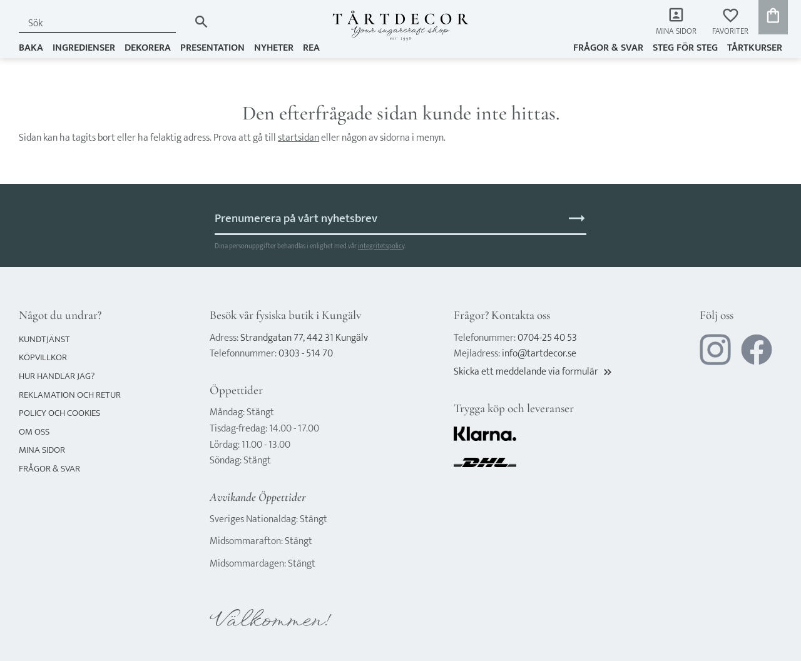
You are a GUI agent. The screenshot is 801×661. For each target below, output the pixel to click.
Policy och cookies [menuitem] (59, 413)
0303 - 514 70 (305, 353)
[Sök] (201, 21)
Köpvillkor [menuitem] (43, 357)
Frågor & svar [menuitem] (608, 48)
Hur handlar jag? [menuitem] (56, 376)
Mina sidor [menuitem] (676, 31)
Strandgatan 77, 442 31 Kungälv (304, 338)
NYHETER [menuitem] (273, 48)
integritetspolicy (381, 246)
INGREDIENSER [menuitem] (84, 48)
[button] (730, 22)
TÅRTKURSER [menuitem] (754, 48)
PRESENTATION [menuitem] (212, 48)
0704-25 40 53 (547, 338)
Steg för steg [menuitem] (685, 48)
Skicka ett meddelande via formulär (534, 371)
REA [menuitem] (311, 48)
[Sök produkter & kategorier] (104, 23)
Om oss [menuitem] (34, 432)
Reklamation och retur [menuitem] (70, 395)
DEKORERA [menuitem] (148, 48)
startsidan (298, 137)
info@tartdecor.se (539, 353)
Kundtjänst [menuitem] (44, 339)
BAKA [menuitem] (31, 48)
